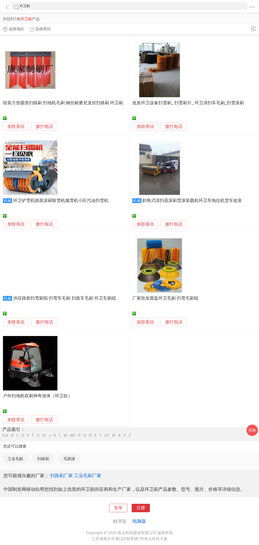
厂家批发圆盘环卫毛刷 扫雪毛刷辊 (165, 298)
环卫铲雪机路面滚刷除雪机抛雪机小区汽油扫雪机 (60, 200)
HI (44, 435)
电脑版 (139, 521)
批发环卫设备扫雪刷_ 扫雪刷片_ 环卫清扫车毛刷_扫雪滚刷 (188, 102)
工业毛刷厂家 (87, 475)
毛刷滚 (69, 458)
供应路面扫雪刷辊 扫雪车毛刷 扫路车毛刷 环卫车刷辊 (64, 298)
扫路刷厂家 (61, 475)
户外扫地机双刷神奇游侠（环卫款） (37, 395)
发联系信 (16, 126)
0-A (5, 435)
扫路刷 (43, 458)
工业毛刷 (15, 458)
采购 (252, 430)
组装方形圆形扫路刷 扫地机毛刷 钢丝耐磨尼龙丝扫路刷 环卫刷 (63, 102)
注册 (140, 507)
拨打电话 (44, 126)
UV (106, 435)
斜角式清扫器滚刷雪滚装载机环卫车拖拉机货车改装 (192, 200)
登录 (118, 507)
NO (72, 435)
